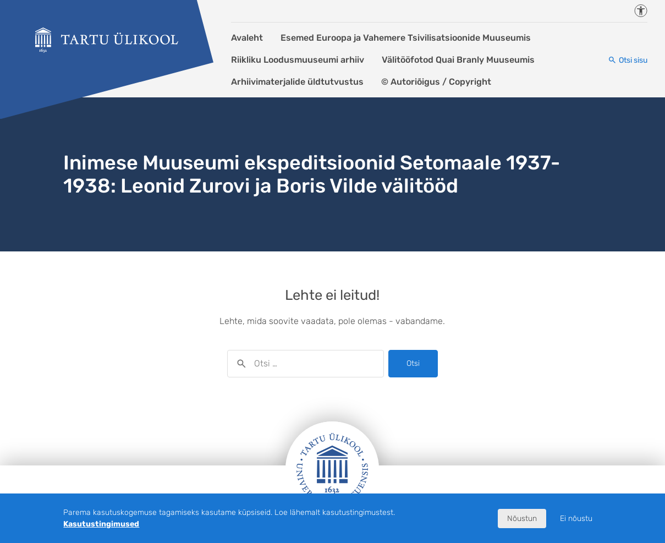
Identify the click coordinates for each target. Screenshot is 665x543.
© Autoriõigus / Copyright (436, 81)
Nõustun (522, 518)
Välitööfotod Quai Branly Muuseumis (458, 59)
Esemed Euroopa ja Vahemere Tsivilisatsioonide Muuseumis (406, 37)
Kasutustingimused (101, 524)
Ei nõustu (576, 518)
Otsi (413, 363)
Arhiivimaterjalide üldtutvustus (297, 81)
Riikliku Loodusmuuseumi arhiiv (297, 59)
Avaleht (247, 37)
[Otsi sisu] (627, 60)
